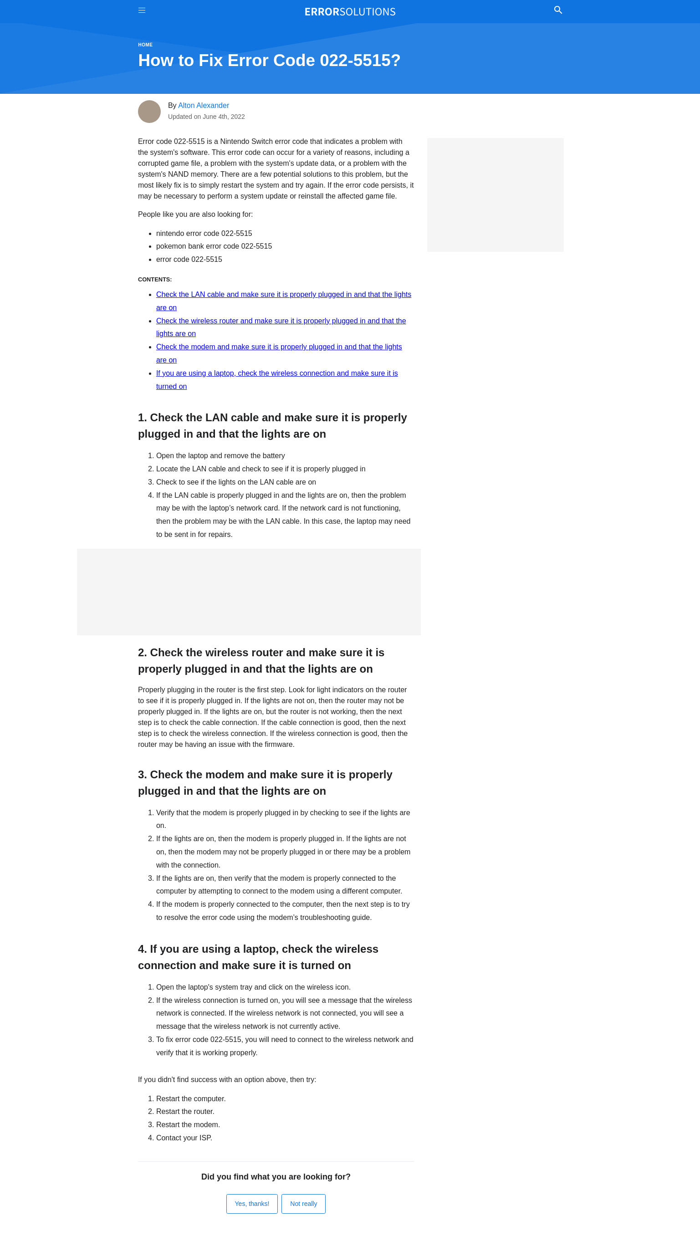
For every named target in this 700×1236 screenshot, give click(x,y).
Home (145, 44)
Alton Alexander (203, 105)
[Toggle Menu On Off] (142, 12)
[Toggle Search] (558, 11)
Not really (303, 1203)
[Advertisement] (249, 592)
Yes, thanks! (252, 1203)
